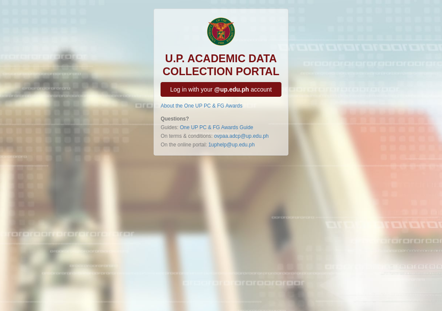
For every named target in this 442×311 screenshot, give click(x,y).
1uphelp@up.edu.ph (231, 145)
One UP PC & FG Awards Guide (216, 127)
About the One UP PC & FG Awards (201, 106)
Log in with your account (221, 89)
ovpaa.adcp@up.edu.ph (241, 136)
